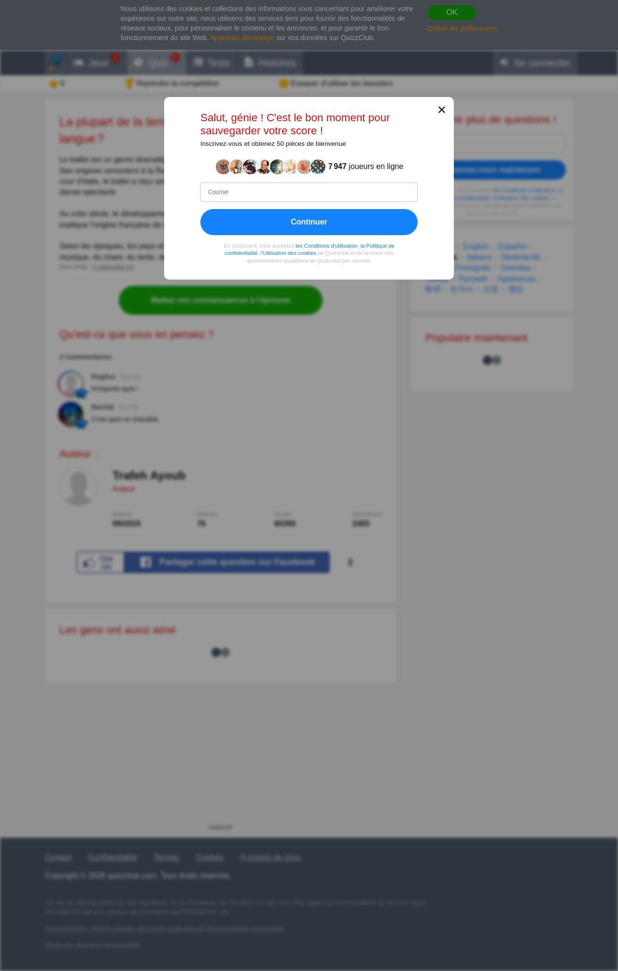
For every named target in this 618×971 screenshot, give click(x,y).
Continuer (309, 222)
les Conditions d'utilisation (326, 246)
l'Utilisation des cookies (288, 253)
